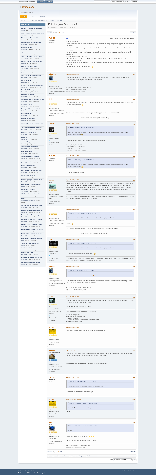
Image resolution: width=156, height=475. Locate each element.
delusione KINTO (26, 47)
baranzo (52, 350)
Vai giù (50, 32)
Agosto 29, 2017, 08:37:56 (72, 296)
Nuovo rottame (26, 80)
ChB (50, 99)
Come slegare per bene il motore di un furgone (32, 179)
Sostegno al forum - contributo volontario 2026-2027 (32, 109)
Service (23, 30)
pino (50, 422)
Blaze (51, 297)
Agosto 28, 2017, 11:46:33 (74, 38)
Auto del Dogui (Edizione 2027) (31, 75)
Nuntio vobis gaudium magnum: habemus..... (32, 234)
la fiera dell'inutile (26, 104)
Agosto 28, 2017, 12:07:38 (72, 74)
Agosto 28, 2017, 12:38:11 (72, 155)
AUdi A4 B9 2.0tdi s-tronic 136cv (31, 57)
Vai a (111, 459)
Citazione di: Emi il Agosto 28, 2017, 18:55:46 (81, 270)
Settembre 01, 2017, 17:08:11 (73, 422)
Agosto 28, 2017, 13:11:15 (72, 179)
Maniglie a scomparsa (28, 175)
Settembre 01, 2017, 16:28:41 (73, 399)
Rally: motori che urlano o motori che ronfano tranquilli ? (32, 238)
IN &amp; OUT (25, 137)
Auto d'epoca (24, 82)
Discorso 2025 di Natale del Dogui (32, 229)
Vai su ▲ (135, 471)
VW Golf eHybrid (26, 248)
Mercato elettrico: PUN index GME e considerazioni (32, 61)
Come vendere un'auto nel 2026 (31, 42)
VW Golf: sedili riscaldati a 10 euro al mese (32, 205)
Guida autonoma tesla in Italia (30, 262)
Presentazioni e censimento (28, 200)
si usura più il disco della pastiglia (32, 85)
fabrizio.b (52, 74)
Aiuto (122, 471)
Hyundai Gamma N (27, 52)
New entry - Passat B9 (28, 189)
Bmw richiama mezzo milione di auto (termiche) (32, 184)
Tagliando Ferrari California (30, 243)
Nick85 (23, 198)
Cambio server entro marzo (30, 71)
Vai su (49, 451)
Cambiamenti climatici (28, 118)
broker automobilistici (28, 165)
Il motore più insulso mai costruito (32, 123)
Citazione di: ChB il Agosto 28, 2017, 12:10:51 (81, 127)
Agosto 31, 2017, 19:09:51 (72, 377)
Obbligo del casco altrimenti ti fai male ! (32, 194)
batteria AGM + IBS (27, 252)
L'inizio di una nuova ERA (29, 132)
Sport (22, 144)
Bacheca (23, 73)
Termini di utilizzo (128, 471)
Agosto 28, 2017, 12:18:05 (72, 123)
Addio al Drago (26, 142)
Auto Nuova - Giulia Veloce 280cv (31, 170)
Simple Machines (32, 471)
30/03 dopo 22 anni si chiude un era (32, 99)
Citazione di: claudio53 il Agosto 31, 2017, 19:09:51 (83, 403)
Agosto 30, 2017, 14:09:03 (72, 350)
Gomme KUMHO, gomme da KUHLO (32, 28)
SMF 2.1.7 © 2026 (22, 471)
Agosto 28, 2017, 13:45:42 (72, 209)
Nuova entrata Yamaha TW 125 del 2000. (32, 33)
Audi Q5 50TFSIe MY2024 (29, 66)
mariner (52, 180)
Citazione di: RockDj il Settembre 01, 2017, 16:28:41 (83, 426)
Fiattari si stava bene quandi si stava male (32, 257)
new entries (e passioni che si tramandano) (32, 161)
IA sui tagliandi (26, 113)
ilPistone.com (27, 7)
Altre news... (24, 54)
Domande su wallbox (28, 94)
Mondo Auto (24, 44)
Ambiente (23, 39)
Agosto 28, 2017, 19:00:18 (72, 266)
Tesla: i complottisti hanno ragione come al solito (32, 127)
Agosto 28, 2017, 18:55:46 (72, 239)
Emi (50, 239)
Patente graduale (26, 151)
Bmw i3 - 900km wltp (27, 90)
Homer (51, 124)
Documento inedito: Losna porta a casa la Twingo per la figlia (32, 210)
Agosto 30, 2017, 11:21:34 (72, 327)
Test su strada (24, 58)
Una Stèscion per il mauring (30, 156)
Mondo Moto (24, 35)
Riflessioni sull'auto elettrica (30, 38)
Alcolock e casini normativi (29, 146)
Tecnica (23, 125)
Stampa (133, 32)
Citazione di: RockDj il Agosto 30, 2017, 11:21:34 (82, 381)
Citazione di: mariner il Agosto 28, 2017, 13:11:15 (82, 213)
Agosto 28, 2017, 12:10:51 (72, 99)
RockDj (51, 327)
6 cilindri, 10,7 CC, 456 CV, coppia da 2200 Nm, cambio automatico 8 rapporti (32, 219)
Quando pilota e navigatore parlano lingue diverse (32, 224)
